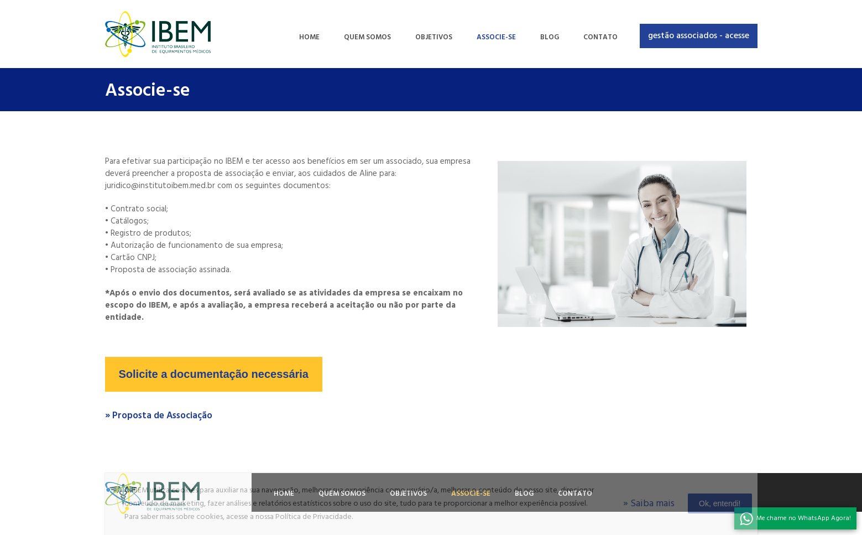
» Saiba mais (649, 504)
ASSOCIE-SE (496, 37)
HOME (309, 37)
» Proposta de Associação (158, 415)
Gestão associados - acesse (698, 36)
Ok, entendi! (720, 503)
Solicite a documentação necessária (214, 374)
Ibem (158, 34)
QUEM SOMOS (367, 37)
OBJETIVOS (433, 37)
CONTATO (600, 37)
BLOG (549, 37)
